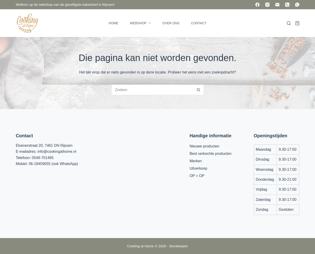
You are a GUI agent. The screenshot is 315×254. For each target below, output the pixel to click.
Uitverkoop (198, 168)
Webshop (141, 23)
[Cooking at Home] (27, 23)
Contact (198, 23)
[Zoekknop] (198, 90)
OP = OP (197, 176)
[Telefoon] (287, 5)
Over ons (170, 23)
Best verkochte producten (210, 154)
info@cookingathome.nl (56, 151)
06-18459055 (39, 164)
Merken (196, 161)
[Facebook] (257, 5)
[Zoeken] (289, 23)
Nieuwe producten (204, 146)
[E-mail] (277, 5)
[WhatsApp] (297, 5)
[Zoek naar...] (152, 90)
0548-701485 (43, 158)
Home (113, 23)
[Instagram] (267, 5)
